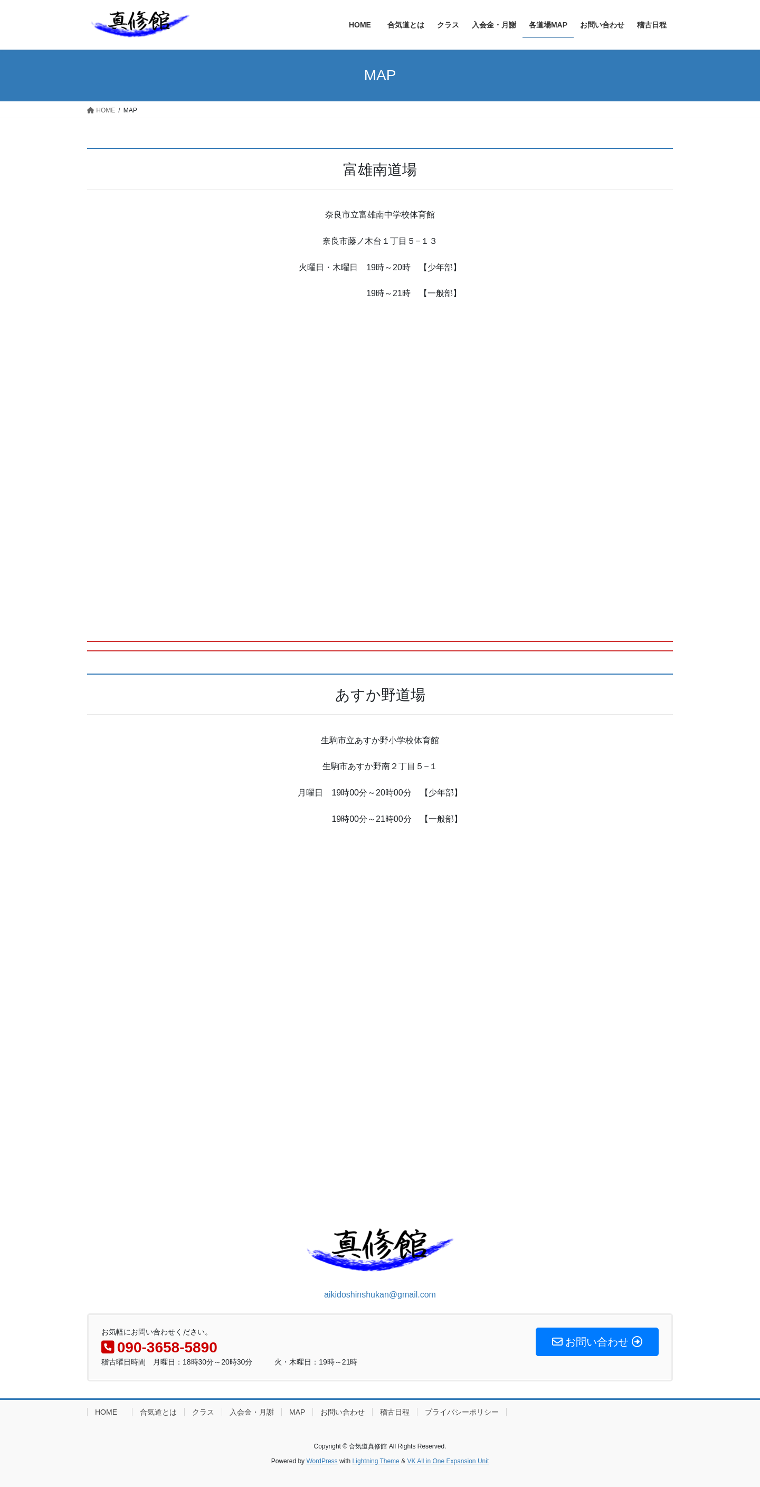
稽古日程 (395, 1412)
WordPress (321, 1461)
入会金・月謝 (252, 1412)
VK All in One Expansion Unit (448, 1461)
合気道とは (158, 1412)
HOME (110, 1412)
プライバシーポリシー (462, 1412)
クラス (203, 1412)
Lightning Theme (376, 1461)
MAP (297, 1412)
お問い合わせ (342, 1412)
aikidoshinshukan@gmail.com (380, 1294)
